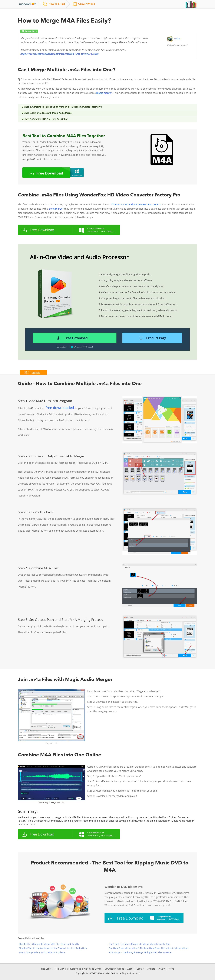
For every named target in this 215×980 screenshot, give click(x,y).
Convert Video (74, 968)
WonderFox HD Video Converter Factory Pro (136, 204)
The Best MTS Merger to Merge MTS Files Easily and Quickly (49, 944)
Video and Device (92, 968)
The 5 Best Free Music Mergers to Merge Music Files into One (139, 944)
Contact (140, 968)
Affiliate (151, 968)
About (130, 968)
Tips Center (46, 968)
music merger (104, 92)
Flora (178, 38)
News (171, 968)
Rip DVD (60, 968)
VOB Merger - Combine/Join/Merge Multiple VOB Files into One (140, 952)
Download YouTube (114, 968)
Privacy (161, 968)
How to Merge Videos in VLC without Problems (42, 952)
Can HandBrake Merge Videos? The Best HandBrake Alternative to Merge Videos (148, 948)
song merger (56, 208)
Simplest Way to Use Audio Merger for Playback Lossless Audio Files (53, 948)
